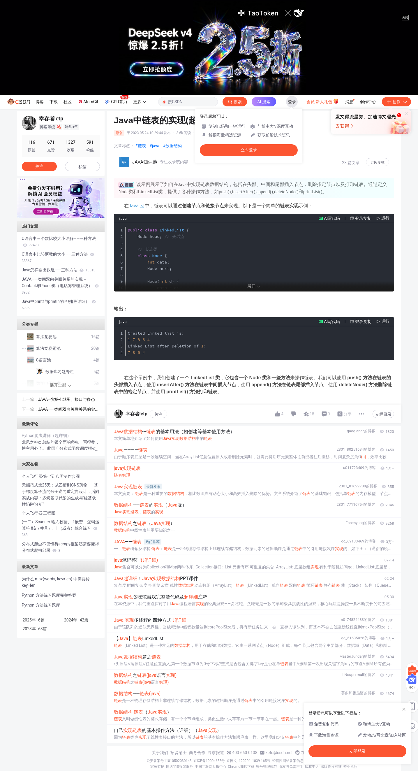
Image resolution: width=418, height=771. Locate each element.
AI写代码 (332, 218)
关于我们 (160, 752)
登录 (292, 101)
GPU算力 (116, 100)
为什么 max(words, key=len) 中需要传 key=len (56, 582)
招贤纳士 (178, 752)
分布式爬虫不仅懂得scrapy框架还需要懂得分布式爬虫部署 (60, 547)
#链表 (140, 145)
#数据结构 (172, 145)
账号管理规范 (266, 767)
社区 (68, 101)
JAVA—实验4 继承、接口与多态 (66, 399)
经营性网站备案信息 (288, 761)
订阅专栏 (378, 162)
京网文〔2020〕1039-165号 (248, 761)
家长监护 (157, 767)
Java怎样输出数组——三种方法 (59, 270)
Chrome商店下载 (241, 767)
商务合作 (197, 752)
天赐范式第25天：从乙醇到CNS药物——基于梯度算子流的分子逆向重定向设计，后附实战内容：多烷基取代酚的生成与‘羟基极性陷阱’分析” (60, 495)
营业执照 (350, 767)
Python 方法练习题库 (41, 605)
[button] (56, 214)
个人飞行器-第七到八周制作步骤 (51, 476)
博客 (40, 101)
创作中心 (368, 101)
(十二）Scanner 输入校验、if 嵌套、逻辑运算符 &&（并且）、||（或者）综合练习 (61, 528)
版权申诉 (312, 767)
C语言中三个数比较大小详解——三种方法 (59, 241)
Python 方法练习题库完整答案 (49, 595)
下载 (54, 101)
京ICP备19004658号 (209, 761)
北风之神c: (32, 442)
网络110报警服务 (179, 767)
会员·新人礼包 (322, 101)
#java (154, 145)
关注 (158, 414)
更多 (139, 101)
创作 (396, 101)
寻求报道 (216, 752)
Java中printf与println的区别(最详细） (59, 304)
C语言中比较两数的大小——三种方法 (58, 257)
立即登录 (249, 150)
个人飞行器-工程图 (39, 513)
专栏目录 (383, 414)
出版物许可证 (331, 767)
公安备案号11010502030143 (169, 761)
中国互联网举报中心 (210, 767)
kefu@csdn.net (279, 752)
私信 (82, 166)
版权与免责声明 (291, 767)
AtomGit (87, 101)
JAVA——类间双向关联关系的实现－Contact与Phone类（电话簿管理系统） (60, 285)
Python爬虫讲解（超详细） (46, 435)
